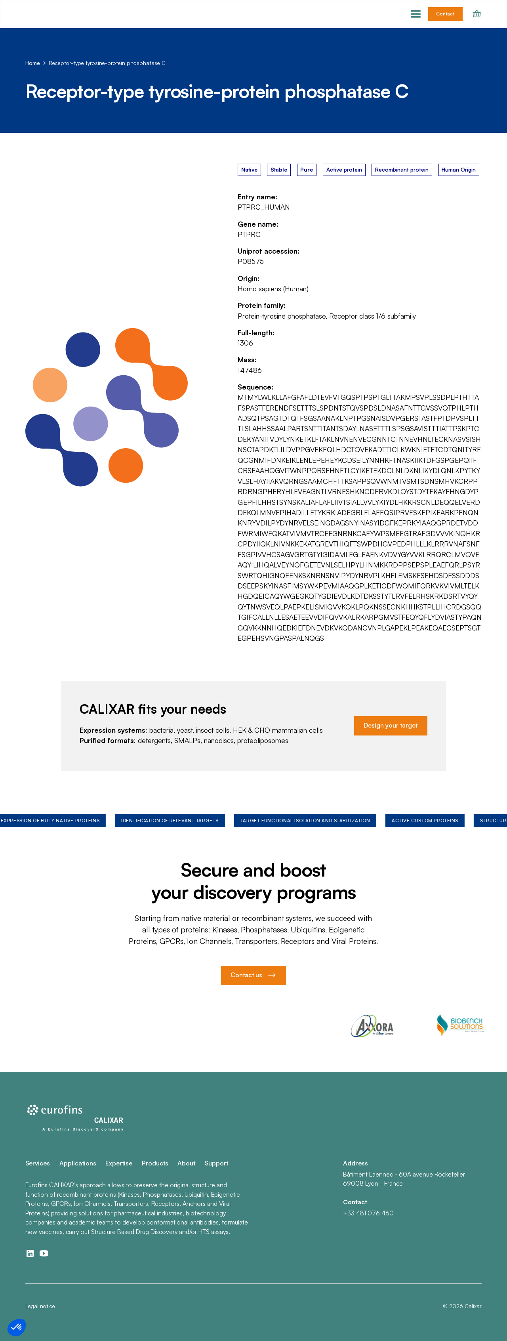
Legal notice (40, 1306)
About (186, 1163)
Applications (77, 1163)
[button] (415, 14)
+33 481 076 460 (368, 1213)
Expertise (118, 1163)
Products (155, 1163)
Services (37, 1163)
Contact (445, 14)
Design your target (390, 725)
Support (216, 1163)
